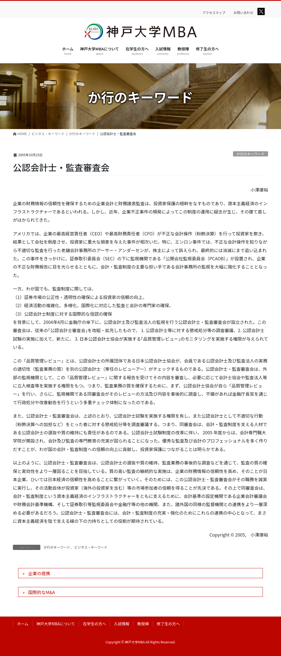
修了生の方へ (168, 623)
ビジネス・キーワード (90, 547)
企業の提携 (39, 573)
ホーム (23, 623)
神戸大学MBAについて (55, 623)
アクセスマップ (214, 12)
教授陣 (143, 623)
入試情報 (121, 623)
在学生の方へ (94, 623)
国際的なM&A (41, 592)
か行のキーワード (251, 153)
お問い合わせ (243, 12)
